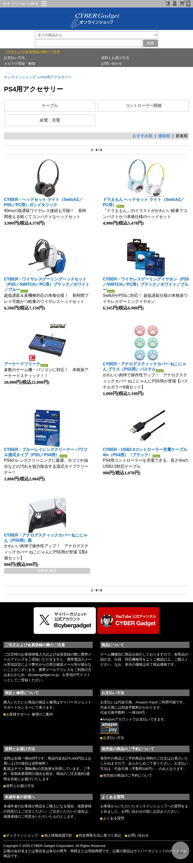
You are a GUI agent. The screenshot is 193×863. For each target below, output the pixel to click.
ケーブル (50, 105)
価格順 (164, 136)
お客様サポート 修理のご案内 (29, 714)
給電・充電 (50, 120)
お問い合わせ (111, 63)
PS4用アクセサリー (56, 77)
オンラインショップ (20, 77)
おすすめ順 (142, 136)
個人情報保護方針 (58, 835)
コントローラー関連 (143, 105)
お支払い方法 (14, 58)
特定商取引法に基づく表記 (100, 835)
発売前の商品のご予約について (127, 775)
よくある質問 (113, 818)
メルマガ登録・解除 (19, 63)
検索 (150, 43)
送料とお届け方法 (115, 58)
